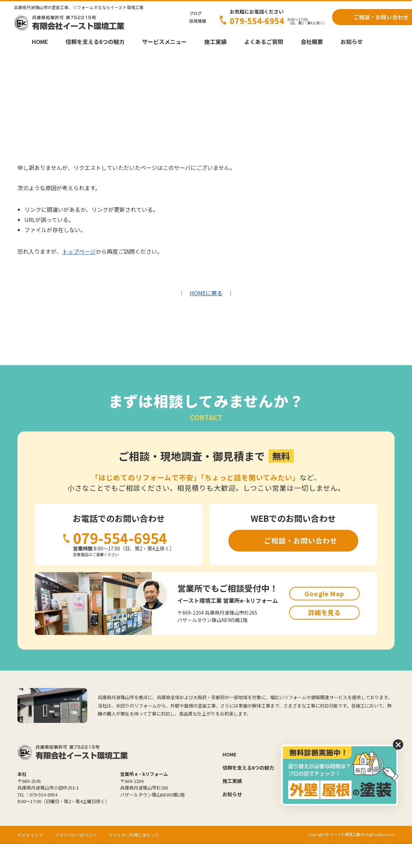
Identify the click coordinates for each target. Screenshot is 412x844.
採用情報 (197, 21)
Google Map (324, 593)
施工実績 (215, 41)
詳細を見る (324, 612)
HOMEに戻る (206, 293)
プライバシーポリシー (76, 835)
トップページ (79, 251)
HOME (40, 41)
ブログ (195, 13)
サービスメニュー (164, 41)
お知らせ (351, 41)
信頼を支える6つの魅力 (95, 41)
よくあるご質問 (263, 41)
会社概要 (312, 41)
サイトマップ (30, 835)
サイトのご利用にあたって (134, 835)
